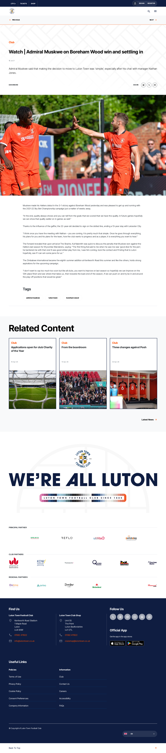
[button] (139, 733)
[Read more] (32, 373)
